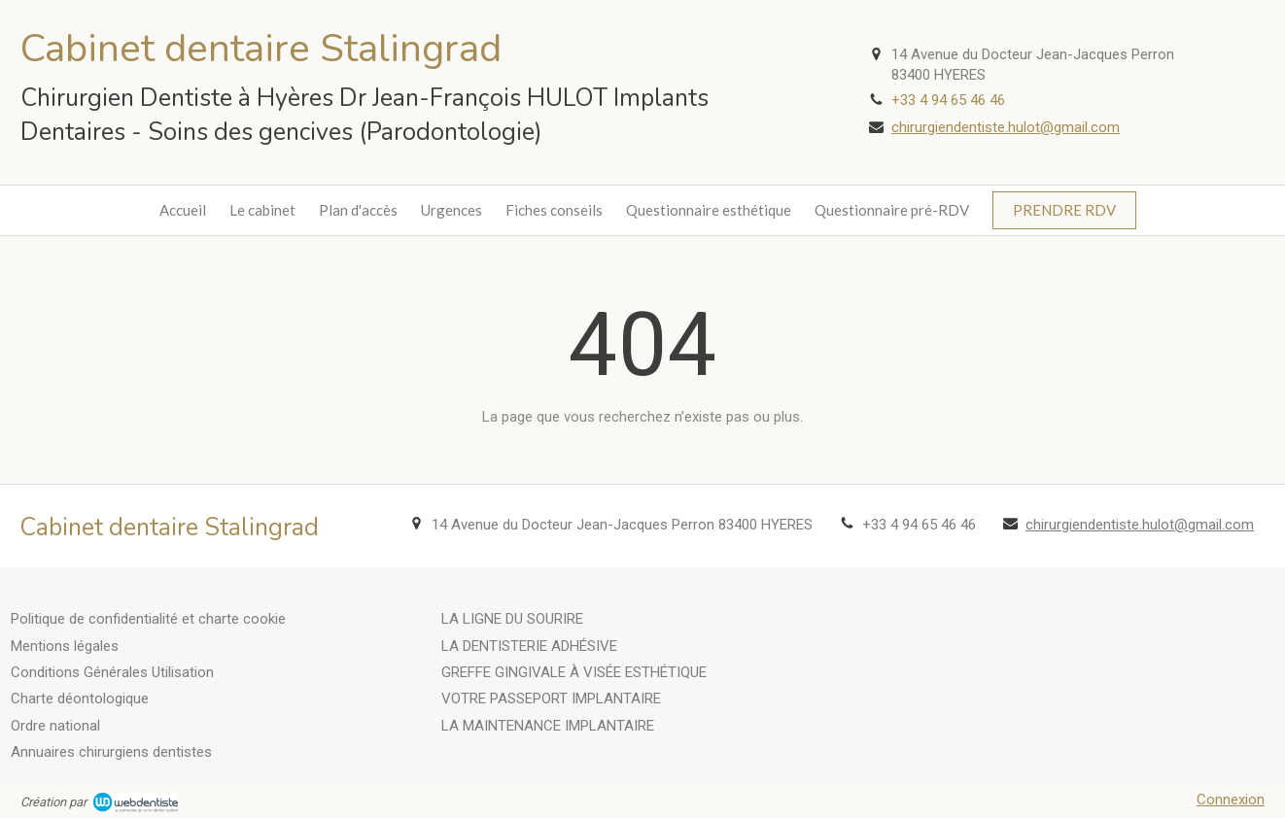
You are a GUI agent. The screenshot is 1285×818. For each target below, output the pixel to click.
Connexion (1231, 799)
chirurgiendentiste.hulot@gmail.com (1005, 127)
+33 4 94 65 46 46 (948, 100)
